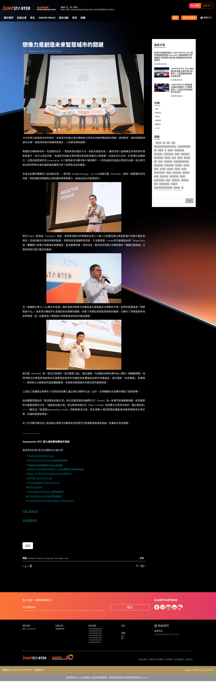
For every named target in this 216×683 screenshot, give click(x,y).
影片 (123, 635)
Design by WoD (191, 671)
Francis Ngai (159, 183)
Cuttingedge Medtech (175, 167)
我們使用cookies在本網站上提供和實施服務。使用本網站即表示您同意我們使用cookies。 (108, 679)
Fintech (187, 179)
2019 (170, 142)
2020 (176, 142)
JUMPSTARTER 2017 (96, 643)
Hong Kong (52, 557)
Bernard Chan (178, 159)
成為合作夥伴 (189, 18)
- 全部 (156, 108)
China (184, 163)
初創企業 (22, 18)
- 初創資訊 (158, 120)
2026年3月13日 (161, 64)
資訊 (74, 18)
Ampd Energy (184, 155)
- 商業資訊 (158, 112)
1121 (165, 142)
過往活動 (64, 18)
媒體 (83, 18)
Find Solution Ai (175, 179)
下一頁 (140, 564)
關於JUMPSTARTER (30, 628)
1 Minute (159, 142)
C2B (179, 163)
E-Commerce (171, 171)
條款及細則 (142, 660)
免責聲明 (169, 660)
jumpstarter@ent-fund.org (166, 632)
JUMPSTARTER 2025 (96, 628)
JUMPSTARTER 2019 (96, 640)
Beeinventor (166, 159)
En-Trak (173, 175)
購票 (175, 18)
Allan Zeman (172, 155)
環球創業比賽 (60, 628)
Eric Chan (181, 175)
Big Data (189, 159)
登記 (130, 605)
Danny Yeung (159, 171)
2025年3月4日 (177, 96)
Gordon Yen (187, 183)
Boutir (156, 163)
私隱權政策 (179, 660)
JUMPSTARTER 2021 (96, 635)
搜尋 (189, 200)
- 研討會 (157, 116)
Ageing (178, 151)
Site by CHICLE (207, 671)
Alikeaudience (160, 155)
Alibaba (189, 151)
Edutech (157, 175)
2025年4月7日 (177, 80)
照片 (123, 638)
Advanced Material (161, 151)
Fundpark (169, 183)
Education (183, 171)
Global (177, 183)
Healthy (169, 187)
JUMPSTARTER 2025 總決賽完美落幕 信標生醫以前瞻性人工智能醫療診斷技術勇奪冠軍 (182, 72)
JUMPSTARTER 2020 (96, 638)
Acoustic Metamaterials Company (167, 146)
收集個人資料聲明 (156, 660)
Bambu (157, 159)
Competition (159, 167)
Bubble (163, 163)
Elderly (165, 175)
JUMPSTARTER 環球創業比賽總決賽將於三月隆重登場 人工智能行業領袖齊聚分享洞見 (182, 88)
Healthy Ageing (180, 187)
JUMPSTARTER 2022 (96, 633)
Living (72, 557)
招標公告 (189, 660)
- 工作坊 (157, 127)
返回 (27, 544)
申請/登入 (207, 6)
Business (32, 557)
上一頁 (27, 564)
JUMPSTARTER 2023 (96, 630)
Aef (172, 151)
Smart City (42, 557)
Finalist (165, 179)
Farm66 (157, 179)
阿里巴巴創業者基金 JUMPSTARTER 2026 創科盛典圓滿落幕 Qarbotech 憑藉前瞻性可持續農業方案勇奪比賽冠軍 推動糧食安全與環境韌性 (173, 56)
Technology (64, 557)
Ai (183, 151)
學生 (32, 18)
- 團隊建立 (158, 123)
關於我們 (8, 18)
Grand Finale (47, 18)
